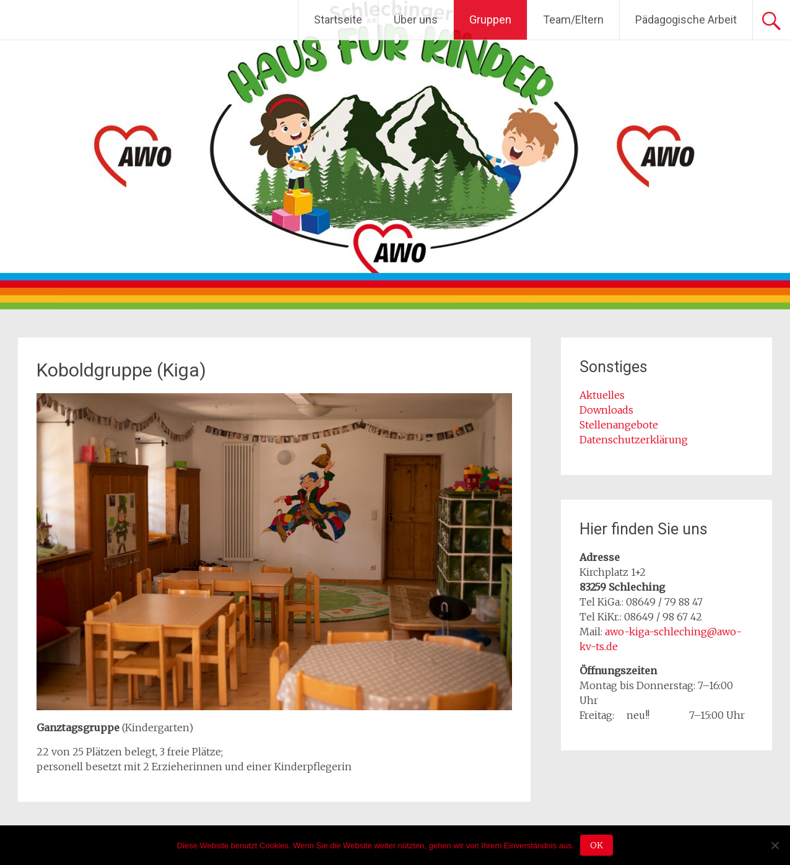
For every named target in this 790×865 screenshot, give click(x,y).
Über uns (416, 19)
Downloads (606, 410)
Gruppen (490, 19)
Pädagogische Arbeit (686, 19)
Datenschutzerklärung (633, 439)
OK (596, 845)
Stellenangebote (618, 425)
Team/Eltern (573, 19)
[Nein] (774, 845)
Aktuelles (602, 395)
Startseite (338, 19)
